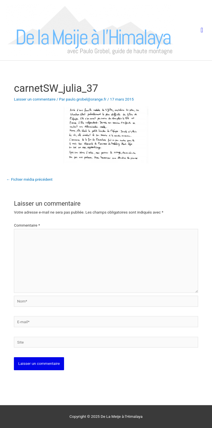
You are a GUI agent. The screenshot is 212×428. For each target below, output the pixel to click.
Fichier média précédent (29, 179)
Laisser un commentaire (35, 99)
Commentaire (27, 225)
